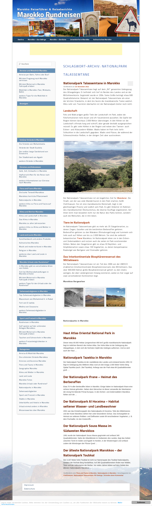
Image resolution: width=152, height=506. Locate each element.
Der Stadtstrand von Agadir (31, 157)
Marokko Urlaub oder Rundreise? (33, 383)
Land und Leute (25, 376)
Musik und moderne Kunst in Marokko (35, 246)
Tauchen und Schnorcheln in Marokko (35, 337)
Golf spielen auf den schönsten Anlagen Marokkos (32, 327)
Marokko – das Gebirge (37, 39)
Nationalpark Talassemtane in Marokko (91, 83)
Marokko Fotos (25, 380)
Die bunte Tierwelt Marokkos (31, 192)
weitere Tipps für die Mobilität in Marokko (33, 96)
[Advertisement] (76, 49)
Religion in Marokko (28, 250)
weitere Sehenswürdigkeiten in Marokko (32, 311)
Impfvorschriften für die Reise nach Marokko (34, 175)
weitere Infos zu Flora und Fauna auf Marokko (35, 205)
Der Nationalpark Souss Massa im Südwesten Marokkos (87, 428)
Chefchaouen (68, 475)
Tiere (79, 238)
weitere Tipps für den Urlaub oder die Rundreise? (35, 284)
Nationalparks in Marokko (107, 473)
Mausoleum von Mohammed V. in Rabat (36, 299)
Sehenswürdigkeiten (28, 391)
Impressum (29, 485)
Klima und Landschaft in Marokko (33, 215)
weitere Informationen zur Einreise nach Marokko (34, 181)
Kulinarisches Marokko (102, 39)
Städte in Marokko (27, 399)
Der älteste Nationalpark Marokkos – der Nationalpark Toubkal (92, 453)
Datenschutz (29, 488)
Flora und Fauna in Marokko (86, 473)
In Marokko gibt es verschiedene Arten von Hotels (36, 267)
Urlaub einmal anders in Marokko (33, 406)
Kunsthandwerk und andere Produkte (35, 239)
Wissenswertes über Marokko (32, 410)
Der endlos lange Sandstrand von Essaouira (33, 152)
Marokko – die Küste (58, 39)
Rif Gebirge (98, 475)
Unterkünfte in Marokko (79, 39)
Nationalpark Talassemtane (84, 475)
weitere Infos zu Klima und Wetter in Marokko (35, 228)
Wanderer (122, 198)
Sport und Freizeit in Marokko (32, 395)
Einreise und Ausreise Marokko (32, 361)
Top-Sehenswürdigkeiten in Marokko (35, 295)
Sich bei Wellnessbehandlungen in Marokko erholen (34, 273)
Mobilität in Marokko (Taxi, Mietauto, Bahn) (35, 91)
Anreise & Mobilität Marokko (31, 353)
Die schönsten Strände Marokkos (33, 357)
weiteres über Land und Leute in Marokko (33, 255)
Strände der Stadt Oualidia (30, 147)
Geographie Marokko (28, 368)
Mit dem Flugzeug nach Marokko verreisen (33, 79)
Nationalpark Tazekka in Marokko (87, 357)
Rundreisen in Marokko (29, 322)
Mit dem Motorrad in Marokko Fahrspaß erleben (32, 85)
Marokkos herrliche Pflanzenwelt (33, 196)
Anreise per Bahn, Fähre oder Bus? (34, 74)
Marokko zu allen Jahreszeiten (32, 223)
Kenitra (21, 39)
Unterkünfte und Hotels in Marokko (34, 402)
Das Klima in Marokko (28, 219)
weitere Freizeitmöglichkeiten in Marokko (33, 342)
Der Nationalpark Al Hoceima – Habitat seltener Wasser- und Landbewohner (91, 404)
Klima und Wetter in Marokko (31, 372)
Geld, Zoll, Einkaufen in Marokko (33, 171)
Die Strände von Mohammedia (32, 144)
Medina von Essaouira (28, 306)
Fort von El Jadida (27, 303)
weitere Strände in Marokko (31, 161)
